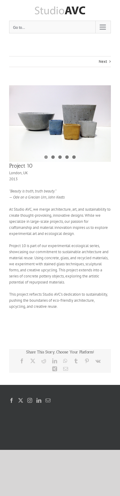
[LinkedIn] (38, 400)
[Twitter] (20, 400)
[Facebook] (11, 400)
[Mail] (48, 400)
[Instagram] (29, 400)
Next (103, 61)
